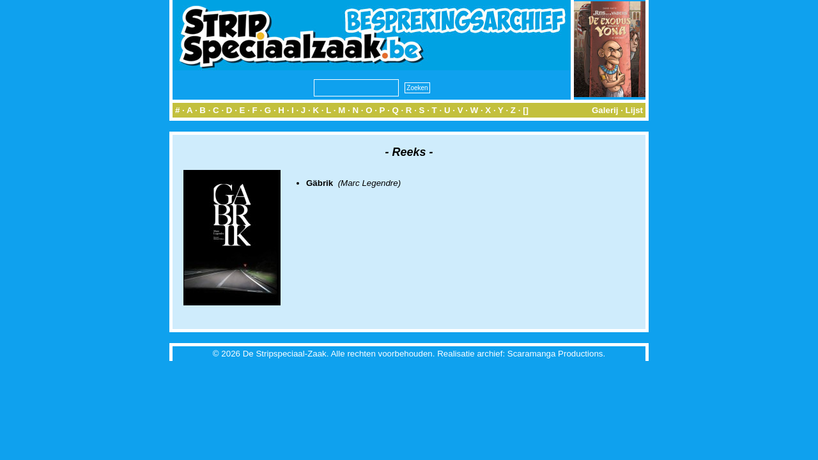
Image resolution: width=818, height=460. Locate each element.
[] (526, 110)
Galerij (605, 110)
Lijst (634, 110)
